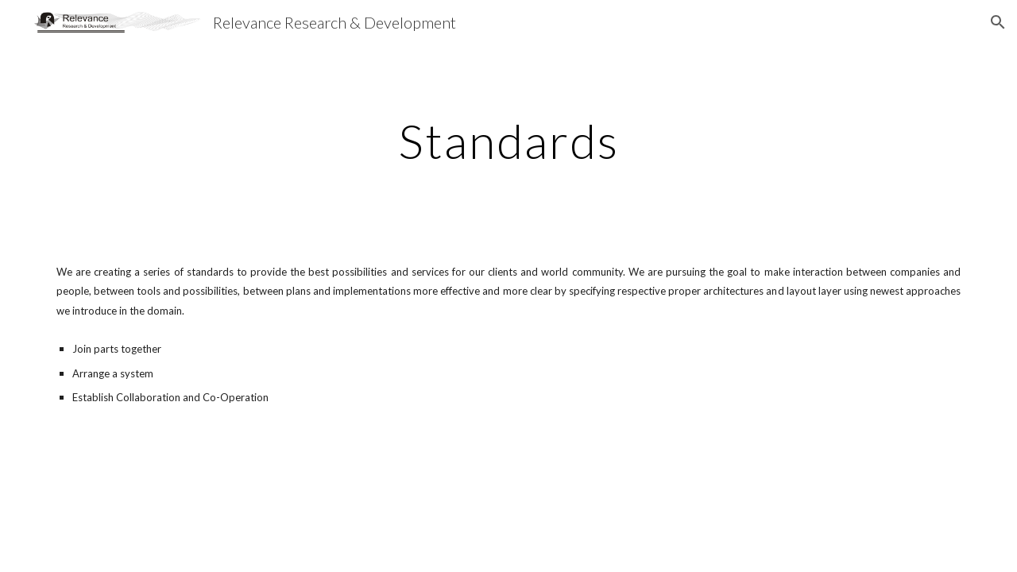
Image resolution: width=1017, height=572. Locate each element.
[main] (508, 140)
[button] (998, 22)
